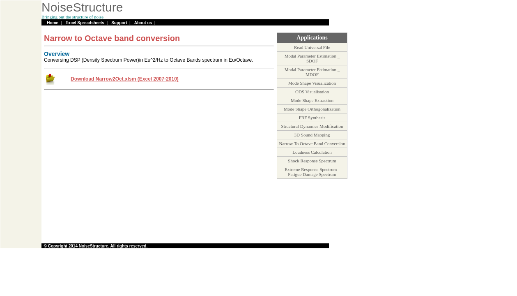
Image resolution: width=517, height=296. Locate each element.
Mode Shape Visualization (312, 83)
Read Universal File (312, 47)
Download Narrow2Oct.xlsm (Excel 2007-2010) (125, 79)
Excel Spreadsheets (84, 23)
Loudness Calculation (312, 152)
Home (52, 23)
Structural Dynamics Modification (312, 126)
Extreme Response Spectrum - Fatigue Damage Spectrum (312, 172)
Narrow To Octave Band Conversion (312, 143)
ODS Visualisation (312, 91)
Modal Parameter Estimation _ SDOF (312, 58)
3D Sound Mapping (312, 134)
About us (143, 23)
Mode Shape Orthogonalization (312, 108)
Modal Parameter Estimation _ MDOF (312, 72)
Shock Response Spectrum (312, 160)
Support (119, 23)
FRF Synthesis (312, 117)
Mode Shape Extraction (312, 100)
